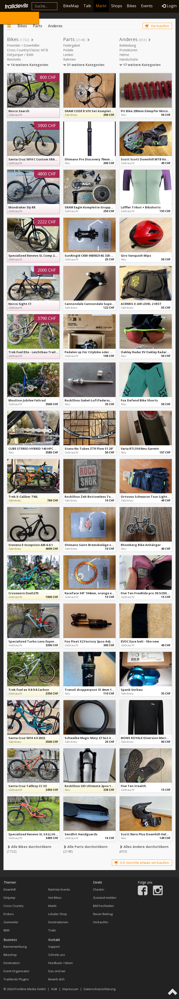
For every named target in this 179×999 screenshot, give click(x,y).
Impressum (70, 989)
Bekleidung (127, 45)
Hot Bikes (55, 897)
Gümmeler (10, 922)
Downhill (9, 889)
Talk (87, 5)
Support (54, 946)
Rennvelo (14, 59)
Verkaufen (157, 25)
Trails (52, 930)
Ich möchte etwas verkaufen (141, 862)
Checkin (98, 889)
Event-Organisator (16, 971)
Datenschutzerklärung (99, 989)
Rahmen (69, 59)
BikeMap (71, 5)
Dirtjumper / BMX (20, 54)
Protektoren (128, 50)
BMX (6, 930)
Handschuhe (128, 59)
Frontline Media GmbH (30, 989)
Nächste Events (59, 889)
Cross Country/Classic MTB (27, 50)
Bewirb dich (56, 979)
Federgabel (71, 45)
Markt (101, 5)
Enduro (8, 914)
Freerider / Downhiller (23, 45)
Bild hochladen (103, 906)
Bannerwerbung (15, 946)
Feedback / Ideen (60, 963)
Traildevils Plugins (16, 979)
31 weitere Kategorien (83, 64)
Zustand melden (104, 897)
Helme (124, 54)
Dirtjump (9, 897)
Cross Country (13, 906)
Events (147, 5)
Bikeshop (10, 955)
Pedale (68, 50)
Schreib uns (56, 955)
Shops (116, 5)
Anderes (55, 25)
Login (169, 5)
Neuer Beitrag (103, 914)
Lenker (68, 54)
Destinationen (58, 922)
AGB (54, 989)
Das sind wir (56, 971)
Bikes (131, 5)
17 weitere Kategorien (140, 64)
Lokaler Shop (57, 914)
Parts (37, 25)
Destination (11, 963)
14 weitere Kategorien (27, 64)
